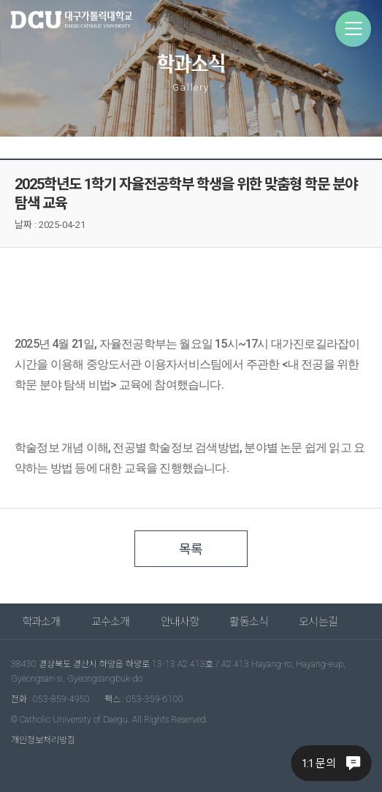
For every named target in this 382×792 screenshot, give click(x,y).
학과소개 (41, 621)
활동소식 (248, 621)
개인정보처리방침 (43, 740)
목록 (190, 549)
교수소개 (110, 621)
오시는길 (318, 621)
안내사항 (180, 621)
